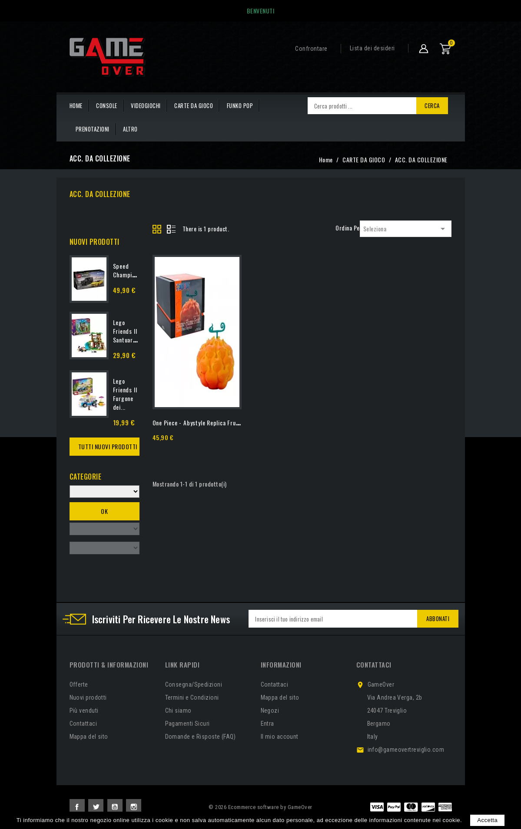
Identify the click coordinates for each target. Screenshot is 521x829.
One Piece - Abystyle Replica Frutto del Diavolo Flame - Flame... (235, 422)
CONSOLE (106, 105)
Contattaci (83, 723)
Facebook (77, 806)
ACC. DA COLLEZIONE (100, 194)
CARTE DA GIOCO (193, 105)
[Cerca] (362, 105)
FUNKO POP (240, 105)
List (171, 229)
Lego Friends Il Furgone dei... (125, 393)
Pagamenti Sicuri (187, 723)
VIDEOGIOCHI (146, 105)
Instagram (133, 806)
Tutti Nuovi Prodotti (107, 446)
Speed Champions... (129, 270)
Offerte (79, 684)
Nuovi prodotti (88, 697)
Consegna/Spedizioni (193, 684)
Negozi (270, 710)
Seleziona (405, 229)
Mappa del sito (89, 736)
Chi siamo (178, 710)
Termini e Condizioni (192, 697)
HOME (76, 105)
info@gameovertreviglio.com (406, 749)
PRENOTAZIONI (93, 129)
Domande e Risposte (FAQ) (200, 736)
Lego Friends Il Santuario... (128, 331)
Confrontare (311, 49)
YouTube (115, 806)
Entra (267, 723)
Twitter (95, 806)
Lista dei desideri (372, 48)
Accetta (487, 820)
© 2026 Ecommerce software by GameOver (260, 807)
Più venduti (84, 710)
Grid (157, 229)
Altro (130, 129)
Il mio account (280, 736)
